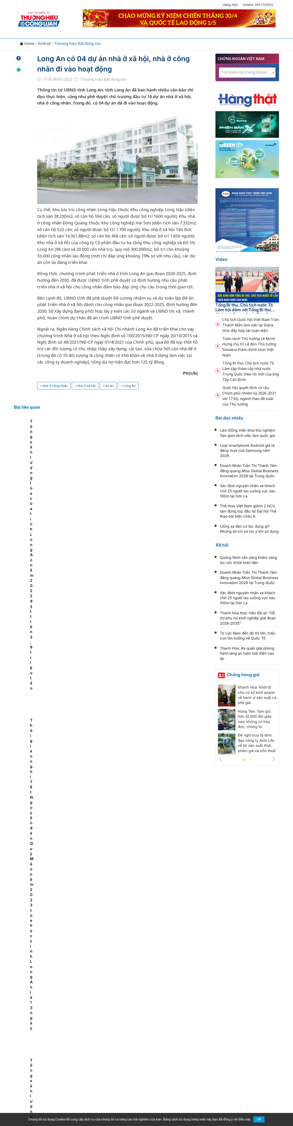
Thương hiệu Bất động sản (77, 43)
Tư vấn (208, 1041)
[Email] (38, 1079)
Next (273, 759)
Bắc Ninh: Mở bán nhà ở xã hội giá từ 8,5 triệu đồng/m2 (141, 931)
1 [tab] (243, 760)
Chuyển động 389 (123, 1041)
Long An (129, 386)
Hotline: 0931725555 (258, 5)
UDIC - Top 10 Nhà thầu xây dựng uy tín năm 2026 (137, 881)
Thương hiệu (92, 1041)
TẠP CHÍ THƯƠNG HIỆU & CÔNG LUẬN (144, 1110)
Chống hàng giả (243, 674)
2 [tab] (250, 760)
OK (259, 1119)
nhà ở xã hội (86, 386)
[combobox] (247, 72)
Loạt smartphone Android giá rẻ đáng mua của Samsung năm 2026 (247, 450)
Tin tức (53, 1041)
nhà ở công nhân (55, 386)
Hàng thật (230, 5)
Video (221, 259)
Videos (240, 1041)
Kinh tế (44, 43)
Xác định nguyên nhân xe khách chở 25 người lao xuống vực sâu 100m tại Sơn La (247, 490)
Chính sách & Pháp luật (163, 1041)
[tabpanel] (66, 463)
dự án (109, 386)
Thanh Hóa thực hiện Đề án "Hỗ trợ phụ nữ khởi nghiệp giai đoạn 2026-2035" (248, 618)
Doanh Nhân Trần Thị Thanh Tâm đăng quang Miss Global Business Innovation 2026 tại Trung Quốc (249, 470)
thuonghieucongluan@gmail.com (116, 1071)
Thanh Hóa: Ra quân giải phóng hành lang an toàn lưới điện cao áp (247, 653)
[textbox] (247, 72)
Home (27, 43)
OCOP (193, 1041)
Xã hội (222, 545)
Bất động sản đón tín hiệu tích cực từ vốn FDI (131, 532)
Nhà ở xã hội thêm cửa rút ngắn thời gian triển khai (137, 831)
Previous (220, 759)
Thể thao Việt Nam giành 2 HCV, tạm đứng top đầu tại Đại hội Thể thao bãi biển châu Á (248, 511)
